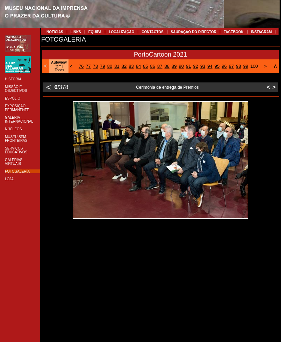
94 (209, 66)
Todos (59, 70)
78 (95, 66)
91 (188, 66)
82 (124, 66)
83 (131, 66)
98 (238, 66)
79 (102, 66)
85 (145, 66)
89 (174, 66)
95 (217, 66)
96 (224, 66)
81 (116, 66)
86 (152, 66)
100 (254, 66)
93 (202, 66)
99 (245, 66)
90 (181, 66)
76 (81, 66)
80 (109, 66)
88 (167, 66)
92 (195, 66)
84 (138, 66)
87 (159, 66)
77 (88, 66)
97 (231, 66)
